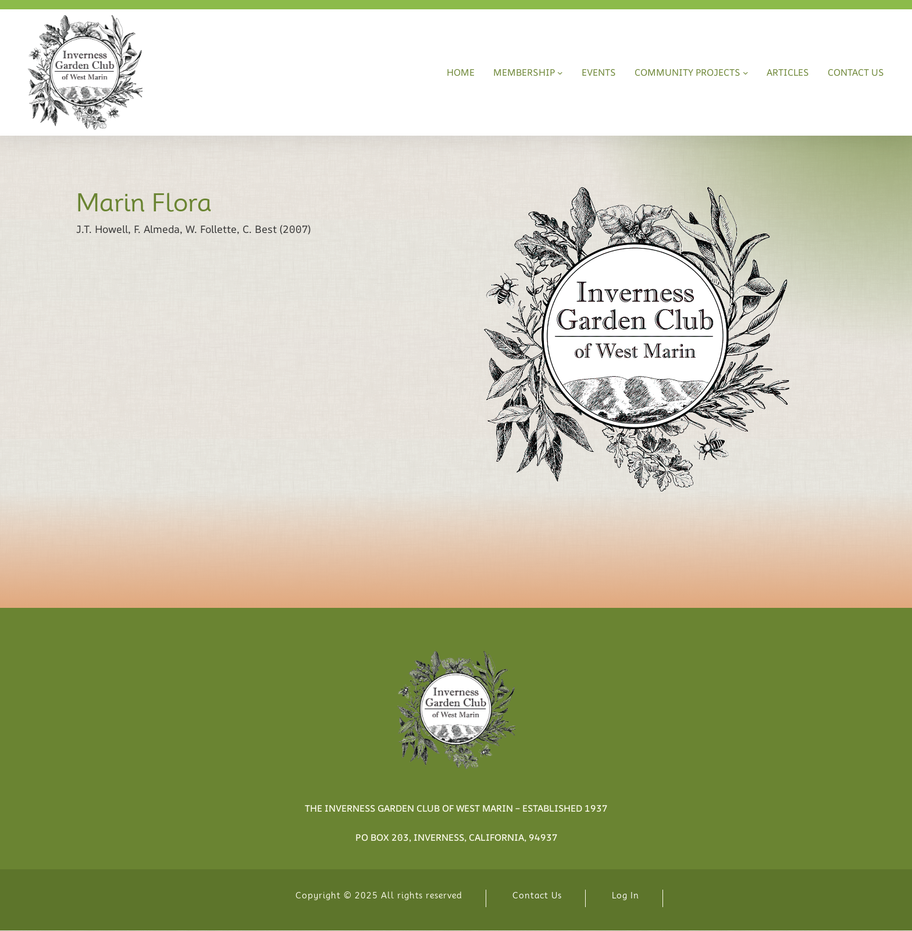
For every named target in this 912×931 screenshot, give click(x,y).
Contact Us (537, 895)
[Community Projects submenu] (746, 73)
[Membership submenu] (560, 73)
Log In (625, 895)
